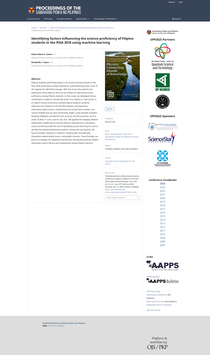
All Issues (48, 18)
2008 (162, 241)
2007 (162, 245)
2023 (162, 187)
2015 (162, 216)
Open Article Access (155, 301)
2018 (162, 205)
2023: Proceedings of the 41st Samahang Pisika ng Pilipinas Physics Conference (81, 27)
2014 (162, 219)
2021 (162, 194)
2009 (162, 237)
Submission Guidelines (157, 294)
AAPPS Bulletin (153, 276)
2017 (162, 209)
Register (171, 2)
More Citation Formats (116, 197)
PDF (110, 109)
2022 (162, 190)
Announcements (64, 18)
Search (176, 18)
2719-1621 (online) (55, 325)
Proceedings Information (105, 18)
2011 (162, 230)
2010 (162, 234)
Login (180, 2)
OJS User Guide (153, 310)
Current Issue (33, 18)
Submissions (82, 18)
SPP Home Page (153, 291)
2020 (162, 198)
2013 (162, 223)
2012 (162, 227)
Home (33, 27)
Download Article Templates (159, 305)
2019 (162, 201)
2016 (162, 212)
